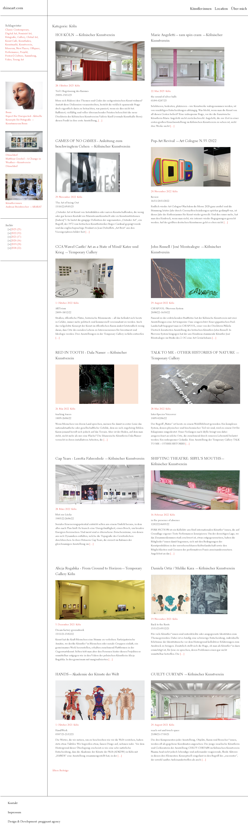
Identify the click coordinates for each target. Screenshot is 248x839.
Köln (77, 86)
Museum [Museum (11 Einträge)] (10, 48)
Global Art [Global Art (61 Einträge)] (32, 37)
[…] (99, 120)
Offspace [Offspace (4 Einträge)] (35, 48)
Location (221, 9)
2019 (16, 244)
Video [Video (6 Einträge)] (8, 59)
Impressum (14, 812)
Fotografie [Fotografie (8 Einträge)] (10, 37)
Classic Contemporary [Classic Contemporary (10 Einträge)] (17, 30)
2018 (16, 248)
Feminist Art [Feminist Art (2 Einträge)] (25, 33)
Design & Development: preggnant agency (34, 821)
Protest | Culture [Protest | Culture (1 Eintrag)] (14, 56)
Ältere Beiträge (60, 770)
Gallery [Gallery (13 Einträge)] (21, 37)
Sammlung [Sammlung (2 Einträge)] (30, 56)
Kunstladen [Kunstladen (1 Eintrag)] (25, 41)
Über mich (239, 9)
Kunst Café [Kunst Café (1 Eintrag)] (11, 41)
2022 (16, 233)
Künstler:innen (201, 9)
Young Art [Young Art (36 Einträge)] (18, 59)
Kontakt (12, 803)
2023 (16, 229)
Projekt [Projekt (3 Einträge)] (24, 52)
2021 (16, 237)
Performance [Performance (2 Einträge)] (12, 52)
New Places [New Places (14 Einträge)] (22, 48)
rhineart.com (13, 8)
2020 (16, 240)
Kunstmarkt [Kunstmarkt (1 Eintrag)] (11, 44)
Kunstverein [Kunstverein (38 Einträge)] (25, 44)
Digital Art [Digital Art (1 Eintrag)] (11, 33)
